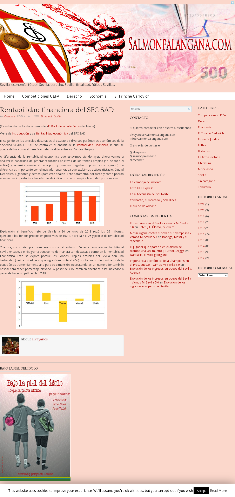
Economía (98, 96)
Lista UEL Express (142, 188)
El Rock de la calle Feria (63, 126)
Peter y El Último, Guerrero (157, 227)
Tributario (204, 187)
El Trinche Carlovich (131, 96)
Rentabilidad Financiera (92, 145)
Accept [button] (201, 491)
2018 (201, 222)
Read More (218, 490)
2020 (201, 210)
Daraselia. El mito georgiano (149, 255)
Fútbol (202, 145)
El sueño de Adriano (143, 206)
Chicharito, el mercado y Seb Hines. (153, 200)
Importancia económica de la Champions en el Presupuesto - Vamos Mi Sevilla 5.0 (159, 263)
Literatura (204, 163)
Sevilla (57, 116)
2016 (201, 234)
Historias (204, 151)
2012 (201, 258)
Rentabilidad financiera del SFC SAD (57, 110)
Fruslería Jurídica (209, 139)
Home (9, 96)
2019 (201, 216)
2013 (201, 252)
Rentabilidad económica (52, 133)
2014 (201, 246)
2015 (201, 240)
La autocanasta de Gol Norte (149, 194)
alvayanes (9, 116)
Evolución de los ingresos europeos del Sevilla (158, 284)
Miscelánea (205, 169)
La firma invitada (209, 157)
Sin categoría (206, 181)
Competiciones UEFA (40, 96)
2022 (201, 204)
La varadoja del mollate (145, 182)
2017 (201, 228)
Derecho (74, 96)
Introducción (20, 133)
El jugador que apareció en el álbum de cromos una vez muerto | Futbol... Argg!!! (157, 249)
